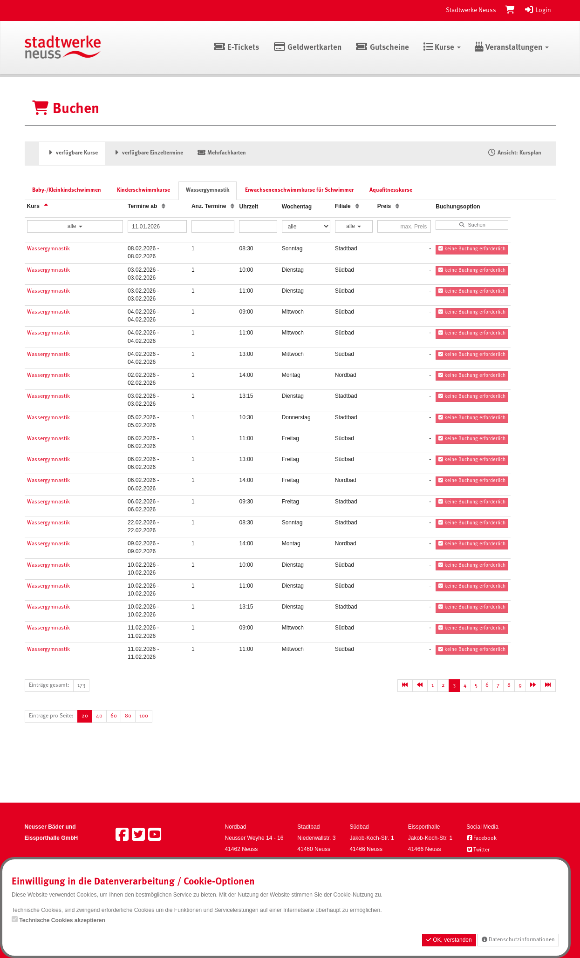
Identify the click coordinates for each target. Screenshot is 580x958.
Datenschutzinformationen (518, 940)
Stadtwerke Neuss (471, 10)
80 (128, 716)
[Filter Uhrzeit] (258, 226)
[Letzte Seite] (548, 685)
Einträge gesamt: (49, 685)
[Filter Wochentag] (306, 226)
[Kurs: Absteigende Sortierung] (46, 206)
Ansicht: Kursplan (514, 153)
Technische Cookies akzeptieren (62, 920)
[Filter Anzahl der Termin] (213, 226)
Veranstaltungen (512, 48)
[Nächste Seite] (533, 685)
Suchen (472, 225)
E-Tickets (236, 48)
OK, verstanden (449, 940)
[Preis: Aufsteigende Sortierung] (397, 206)
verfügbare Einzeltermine (147, 153)
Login (537, 10)
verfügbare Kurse (72, 153)
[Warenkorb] (510, 10)
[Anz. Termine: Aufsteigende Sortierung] (232, 206)
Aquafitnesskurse (390, 190)
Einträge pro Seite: (51, 716)
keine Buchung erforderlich (471, 249)
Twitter (478, 850)
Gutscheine (382, 48)
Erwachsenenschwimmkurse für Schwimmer (299, 190)
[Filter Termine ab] (157, 226)
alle (75, 226)
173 (81, 685)
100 (143, 716)
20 (85, 716)
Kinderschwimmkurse (143, 190)
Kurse (442, 48)
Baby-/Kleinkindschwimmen (66, 190)
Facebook (481, 838)
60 (113, 716)
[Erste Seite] (405, 685)
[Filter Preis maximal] (404, 226)
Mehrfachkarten (221, 153)
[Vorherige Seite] (420, 685)
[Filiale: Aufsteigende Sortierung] (357, 206)
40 (99, 716)
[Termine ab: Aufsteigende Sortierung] (163, 206)
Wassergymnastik (207, 190)
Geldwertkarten (307, 48)
